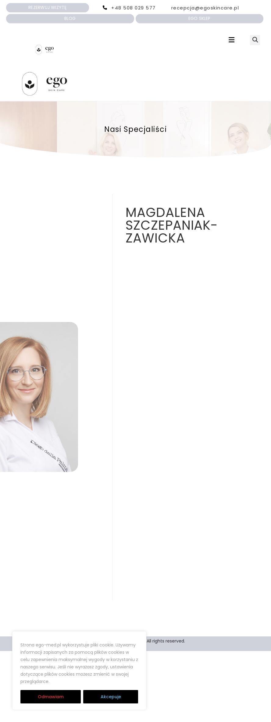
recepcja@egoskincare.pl (205, 8)
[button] (231, 40)
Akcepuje (111, 697)
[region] (79, 670)
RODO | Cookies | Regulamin (87, 681)
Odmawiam (51, 697)
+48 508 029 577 (133, 8)
